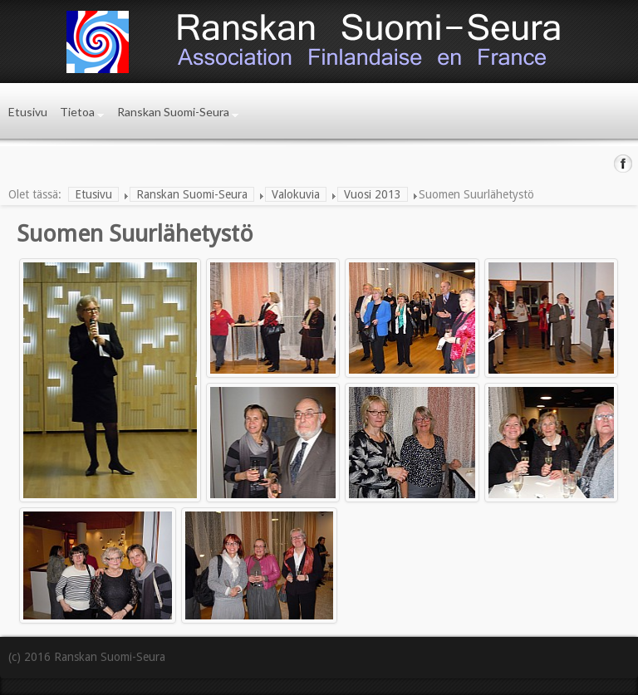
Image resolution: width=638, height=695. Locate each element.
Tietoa (77, 112)
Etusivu (27, 112)
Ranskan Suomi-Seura (173, 112)
